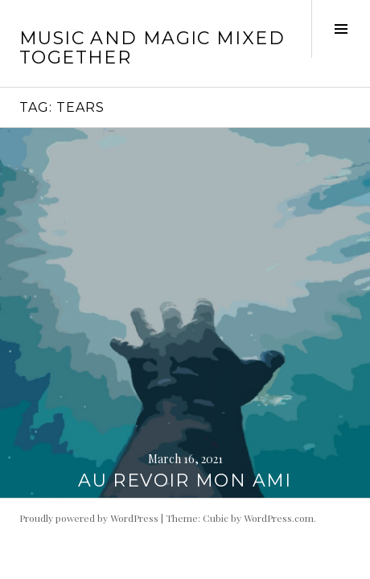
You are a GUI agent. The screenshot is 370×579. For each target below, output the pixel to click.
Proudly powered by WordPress (88, 517)
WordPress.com (279, 517)
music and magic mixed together (152, 47)
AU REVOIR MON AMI (184, 480)
